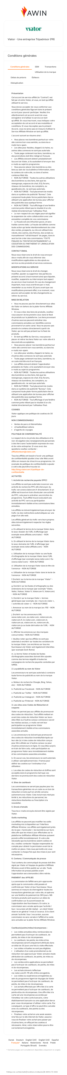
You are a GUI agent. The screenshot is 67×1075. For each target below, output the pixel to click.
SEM (37, 67)
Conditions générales (19, 67)
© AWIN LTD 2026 (51, 1072)
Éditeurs (35, 77)
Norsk (45, 1043)
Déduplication (17, 83)
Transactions (50, 67)
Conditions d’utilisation (35, 1072)
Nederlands (35, 1043)
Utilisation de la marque (45, 72)
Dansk (11, 1040)
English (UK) (31, 1040)
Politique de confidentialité (16, 1072)
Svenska (43, 1045)
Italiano (25, 1043)
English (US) (44, 1040)
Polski (53, 1043)
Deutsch (20, 1040)
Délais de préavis (18, 77)
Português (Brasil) (29, 1045)
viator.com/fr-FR (21, 973)
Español (55, 1040)
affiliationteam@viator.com (23, 452)
